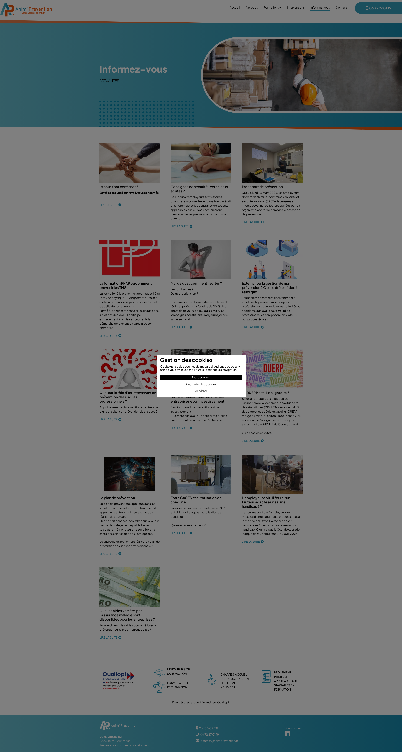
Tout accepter (201, 377)
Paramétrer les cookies (201, 384)
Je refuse (201, 390)
